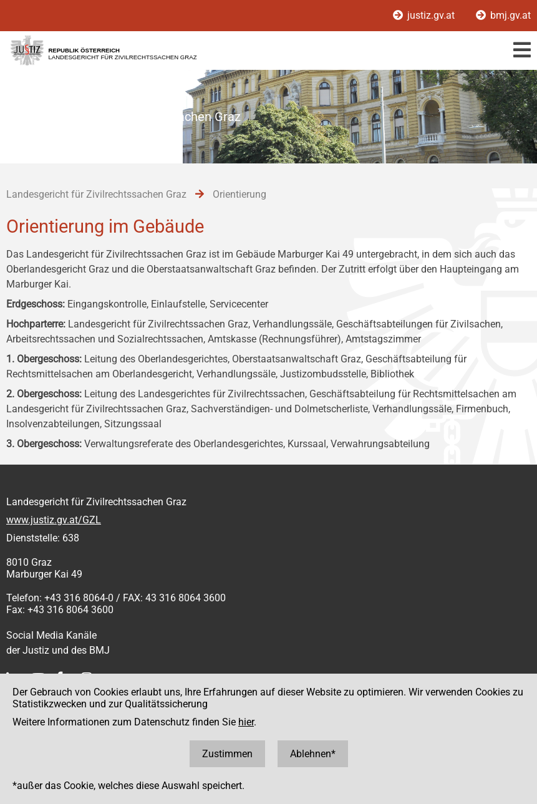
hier (246, 722)
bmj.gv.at (503, 15)
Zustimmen (227, 754)
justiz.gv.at (425, 15)
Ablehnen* (313, 754)
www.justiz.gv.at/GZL (53, 520)
